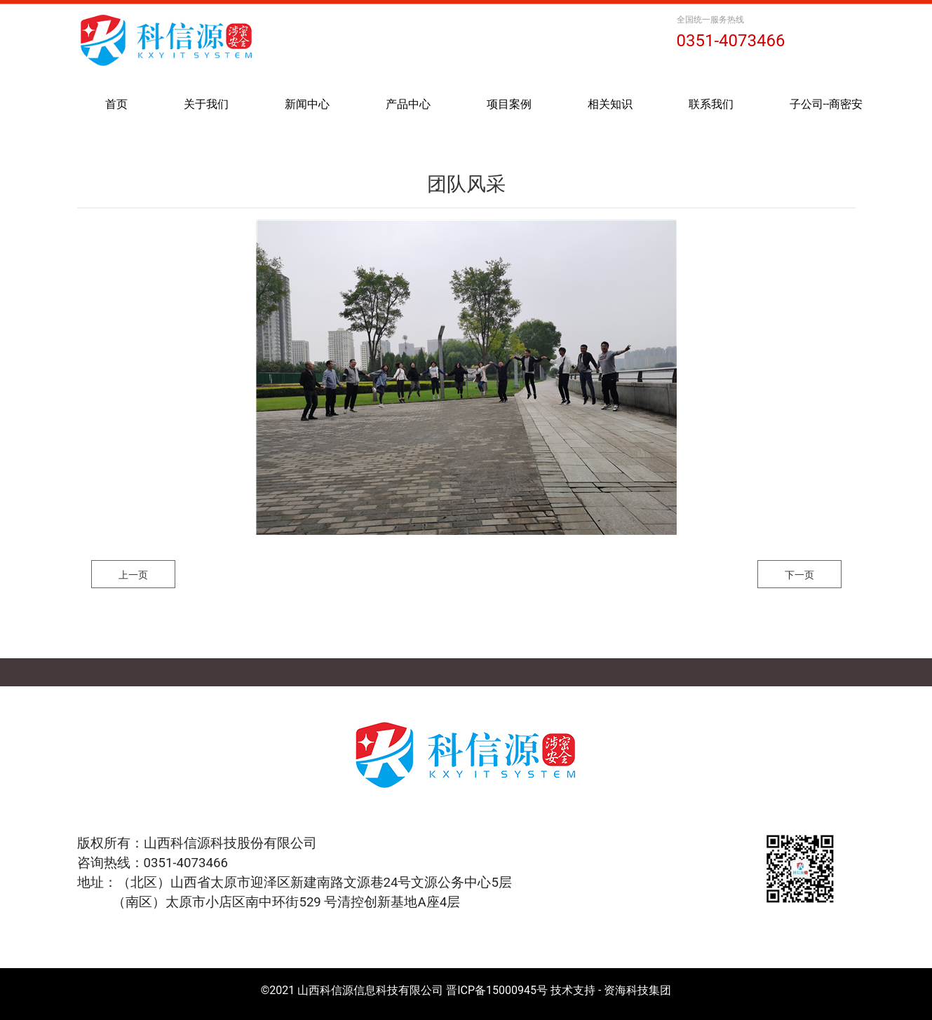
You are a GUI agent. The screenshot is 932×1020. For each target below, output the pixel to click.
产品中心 (408, 104)
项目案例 (509, 104)
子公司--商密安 (826, 104)
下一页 (799, 574)
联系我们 (711, 104)
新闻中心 (307, 104)
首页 (116, 104)
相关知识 (610, 104)
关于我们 (206, 104)
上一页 (133, 574)
